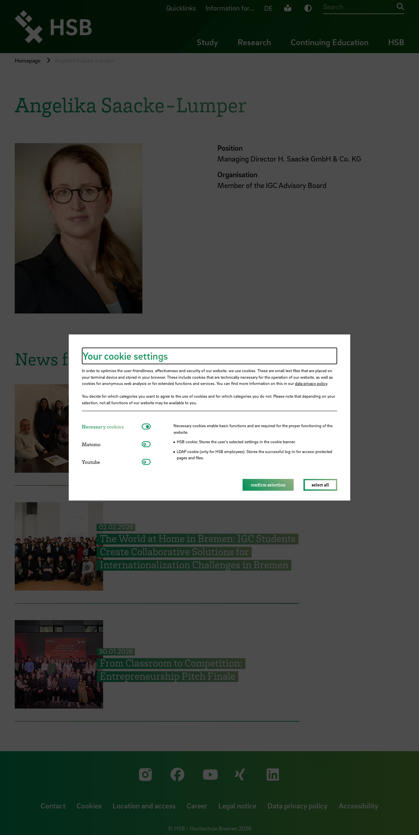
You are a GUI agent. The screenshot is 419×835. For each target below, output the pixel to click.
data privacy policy (311, 383)
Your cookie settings (125, 356)
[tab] (112, 426)
